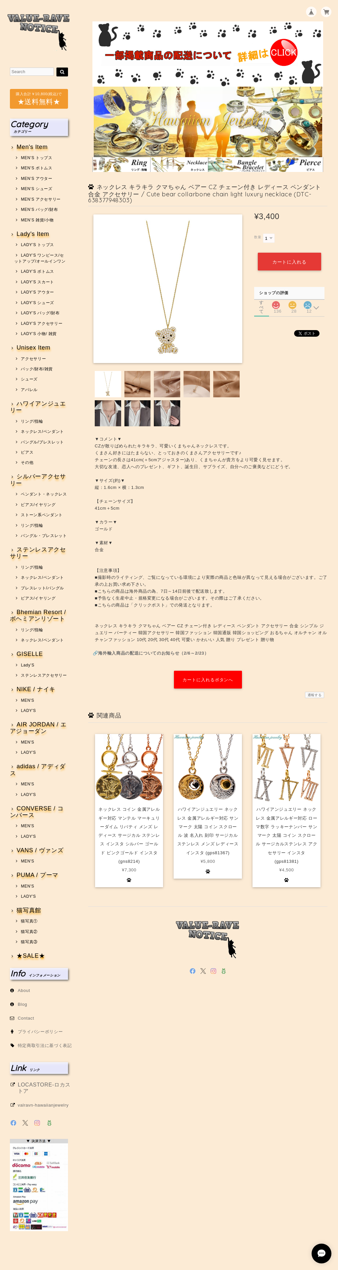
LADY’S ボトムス (37, 271)
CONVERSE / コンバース (37, 811)
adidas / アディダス (38, 769)
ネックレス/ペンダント (42, 431)
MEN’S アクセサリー (41, 199)
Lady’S (27, 665)
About (24, 990)
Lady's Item (33, 234)
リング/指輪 (32, 421)
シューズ (29, 379)
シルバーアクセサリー (38, 479)
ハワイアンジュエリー (38, 407)
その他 (27, 462)
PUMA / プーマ (37, 875)
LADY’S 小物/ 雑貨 (39, 333)
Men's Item (32, 147)
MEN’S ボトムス (36, 168)
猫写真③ (29, 942)
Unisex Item (33, 348)
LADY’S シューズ (37, 302)
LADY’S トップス (37, 244)
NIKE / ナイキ (36, 689)
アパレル (29, 389)
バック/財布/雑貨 (37, 369)
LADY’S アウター (37, 292)
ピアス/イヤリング (38, 504)
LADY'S (28, 710)
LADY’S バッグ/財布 (40, 313)
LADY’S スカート (37, 282)
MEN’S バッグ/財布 (39, 209)
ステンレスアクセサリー (38, 553)
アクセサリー (33, 358)
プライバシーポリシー (40, 1031)
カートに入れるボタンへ (208, 679)
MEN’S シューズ (36, 188)
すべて (261, 302)
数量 (257, 237)
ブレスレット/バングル (42, 588)
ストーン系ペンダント (42, 515)
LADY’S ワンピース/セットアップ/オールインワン (40, 258)
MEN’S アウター (36, 178)
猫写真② (29, 931)
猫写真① (29, 921)
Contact (26, 1018)
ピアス (27, 452)
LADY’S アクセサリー (41, 323)
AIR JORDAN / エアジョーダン (38, 727)
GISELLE (30, 654)
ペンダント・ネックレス (44, 494)
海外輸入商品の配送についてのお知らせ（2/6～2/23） (153, 653)
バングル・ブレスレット (44, 535)
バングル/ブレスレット (42, 442)
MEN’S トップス (36, 157)
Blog (22, 1004)
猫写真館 (29, 910)
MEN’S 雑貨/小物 (37, 220)
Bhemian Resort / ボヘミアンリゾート (38, 615)
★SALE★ (31, 956)
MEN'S (27, 700)
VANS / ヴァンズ (40, 850)
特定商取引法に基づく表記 (45, 1045)
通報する (315, 695)
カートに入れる (289, 261)
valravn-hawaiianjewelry (43, 1105)
